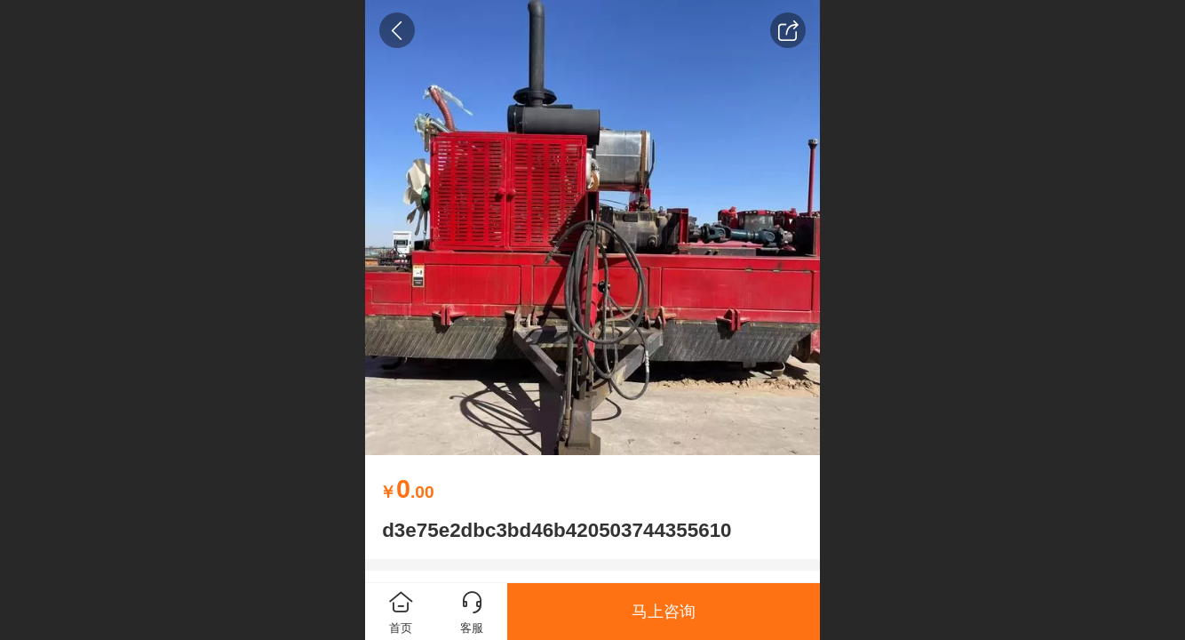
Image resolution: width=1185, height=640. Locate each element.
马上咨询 (664, 611)
